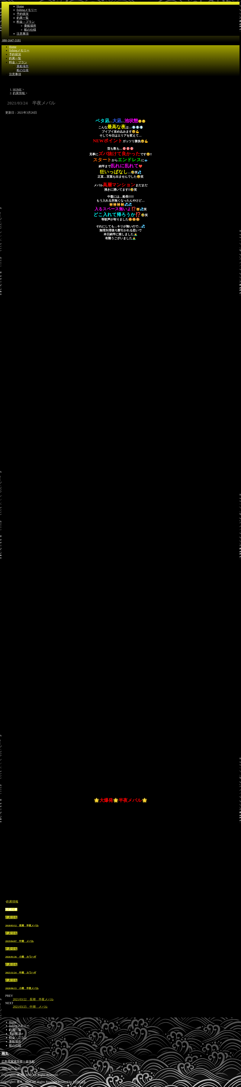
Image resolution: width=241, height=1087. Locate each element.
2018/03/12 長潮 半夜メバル (22, 925)
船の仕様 (30, 29)
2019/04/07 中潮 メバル (19, 941)
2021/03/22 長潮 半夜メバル (33, 999)
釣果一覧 (23, 17)
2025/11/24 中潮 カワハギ (20, 972)
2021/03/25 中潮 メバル (30, 1006)
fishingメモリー (27, 9)
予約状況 (23, 13)
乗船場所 (30, 25)
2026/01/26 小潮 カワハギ (20, 956)
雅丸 (5, 1054)
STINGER (79, 1081)
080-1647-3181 (11, 40)
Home (20, 6)
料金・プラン (26, 21)
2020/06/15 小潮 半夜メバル (22, 988)
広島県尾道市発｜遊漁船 (18, 1061)
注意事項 (23, 33)
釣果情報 (12, 901)
